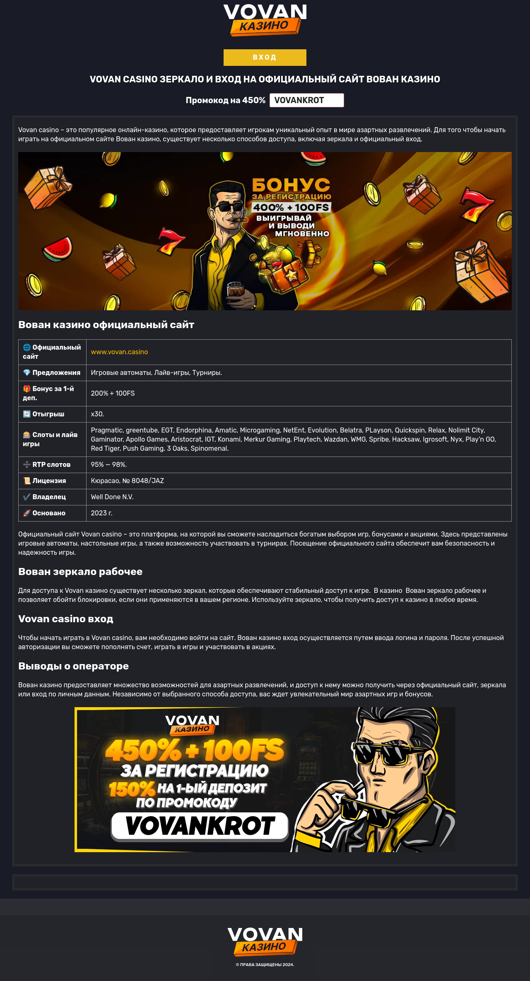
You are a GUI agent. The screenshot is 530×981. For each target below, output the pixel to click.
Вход (265, 57)
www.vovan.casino (119, 352)
